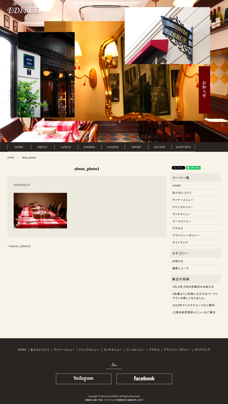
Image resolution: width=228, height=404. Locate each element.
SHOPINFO (183, 146)
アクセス (177, 228)
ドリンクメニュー (182, 207)
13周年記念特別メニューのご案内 (194, 312)
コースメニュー (181, 221)
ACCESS (159, 146)
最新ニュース (180, 268)
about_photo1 (20, 246)
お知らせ (178, 261)
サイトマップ (180, 242)
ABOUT (42, 146)
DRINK (136, 146)
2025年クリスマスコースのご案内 (193, 305)
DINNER (89, 146)
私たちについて (182, 192)
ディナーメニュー (183, 200)
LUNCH (66, 146)
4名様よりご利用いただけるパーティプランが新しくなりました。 (195, 296)
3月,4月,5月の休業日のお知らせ (193, 286)
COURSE (113, 146)
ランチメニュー (181, 214)
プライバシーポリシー (186, 235)
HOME (19, 146)
